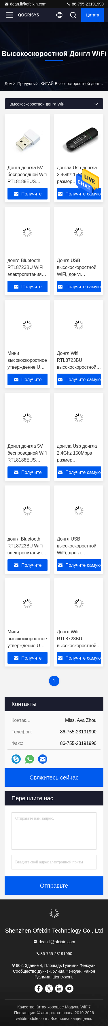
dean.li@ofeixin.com (25, 4)
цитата (92, 15)
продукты (26, 83)
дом (8, 83)
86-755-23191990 (85, 4)
